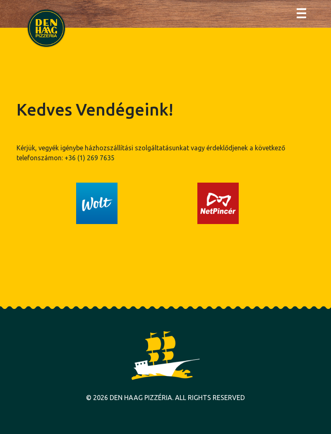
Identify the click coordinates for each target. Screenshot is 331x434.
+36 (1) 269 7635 (90, 158)
